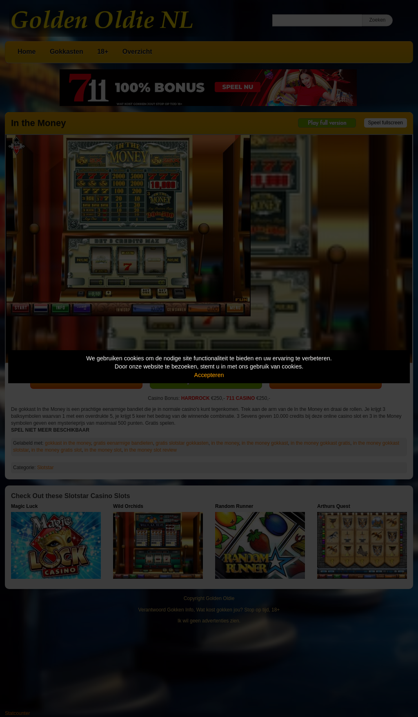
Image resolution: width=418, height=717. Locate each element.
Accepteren (209, 375)
